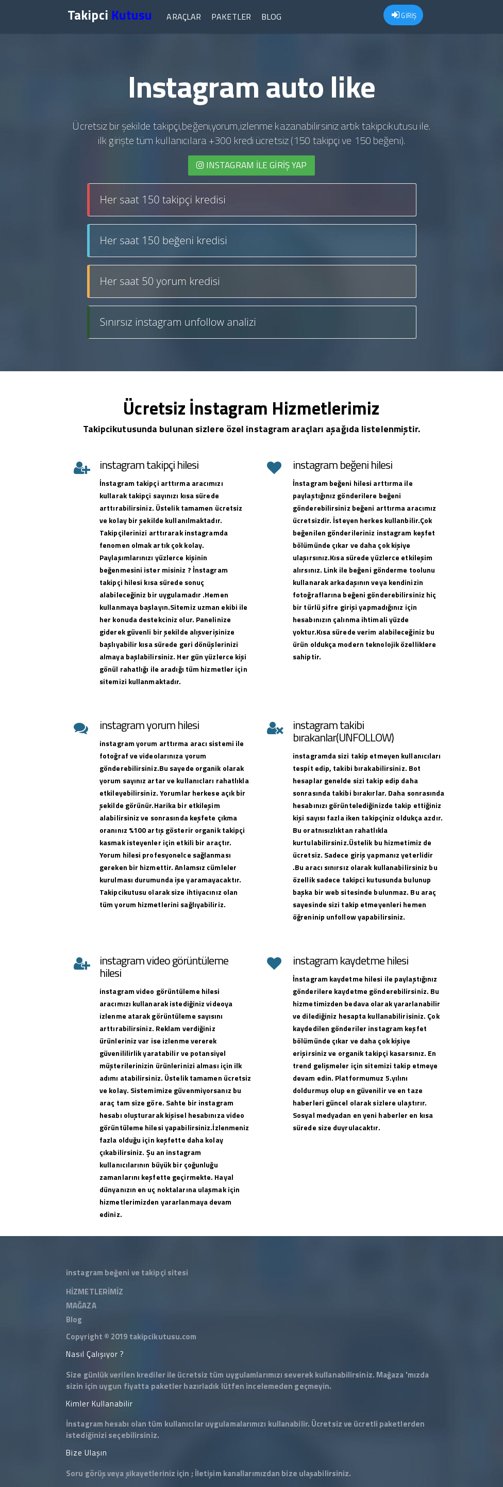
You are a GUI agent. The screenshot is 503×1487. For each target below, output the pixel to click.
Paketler (231, 16)
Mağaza (390, 1375)
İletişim (208, 1473)
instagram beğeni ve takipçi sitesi (127, 1272)
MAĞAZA (81, 1305)
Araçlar (183, 16)
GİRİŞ (404, 15)
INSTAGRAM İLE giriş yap (251, 165)
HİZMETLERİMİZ (94, 1292)
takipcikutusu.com (163, 1336)
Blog (271, 16)
